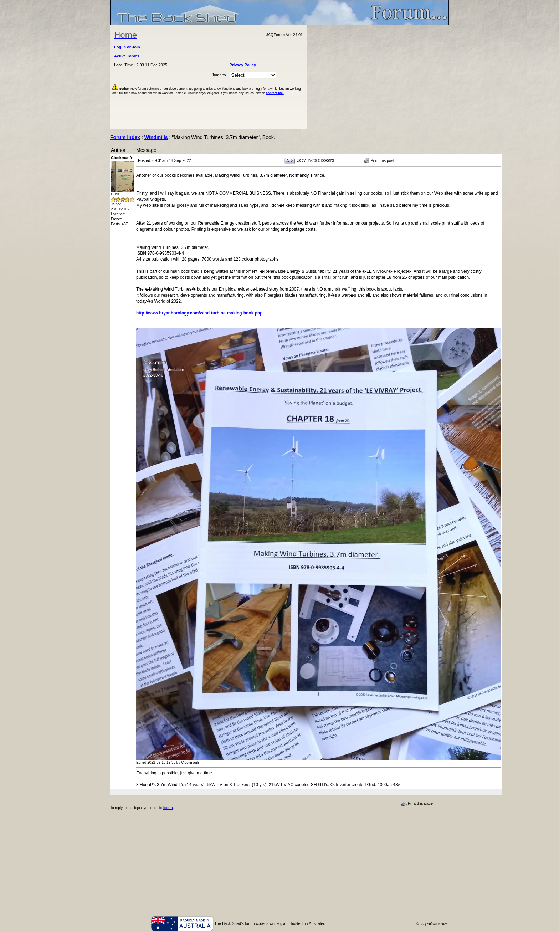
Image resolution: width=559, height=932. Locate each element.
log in (168, 808)
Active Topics (126, 56)
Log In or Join (127, 47)
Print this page (417, 803)
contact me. (275, 93)
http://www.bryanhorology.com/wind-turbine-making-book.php (199, 313)
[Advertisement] (377, 77)
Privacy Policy (243, 65)
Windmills (156, 137)
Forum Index (125, 137)
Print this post (379, 160)
